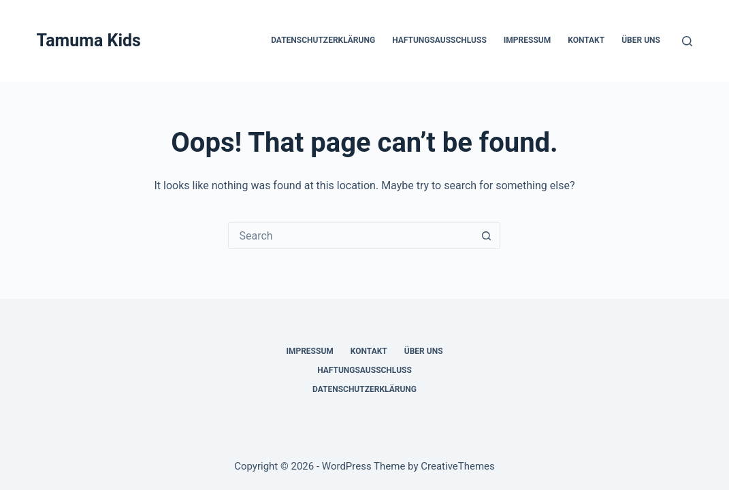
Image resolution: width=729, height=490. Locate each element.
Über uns (640, 40)
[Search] (687, 41)
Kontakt (586, 40)
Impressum (527, 40)
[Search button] (486, 235)
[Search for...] (350, 235)
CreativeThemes (458, 466)
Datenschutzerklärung (323, 40)
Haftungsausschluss (439, 40)
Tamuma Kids (89, 40)
